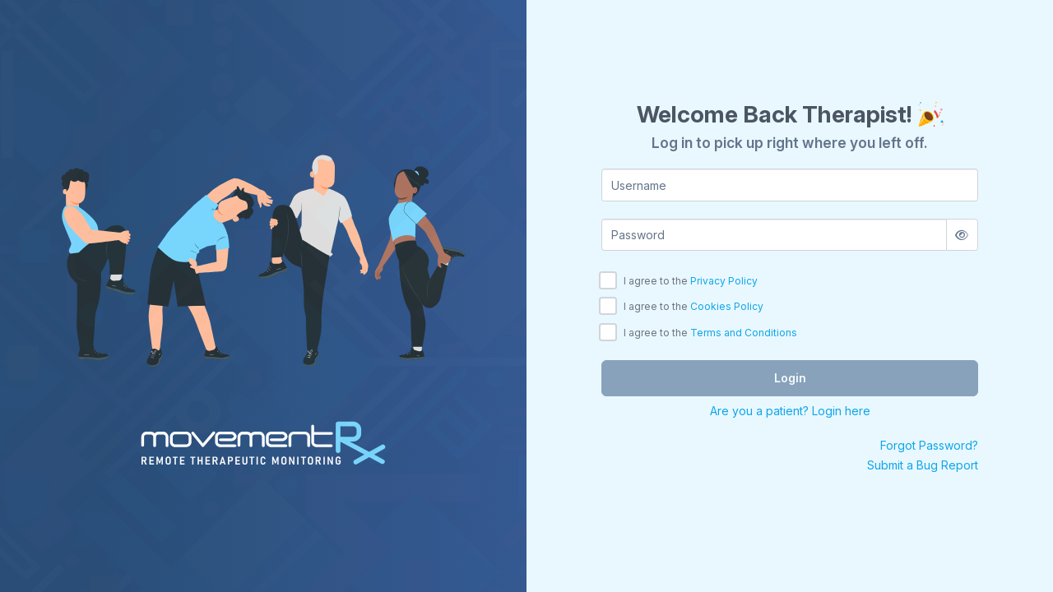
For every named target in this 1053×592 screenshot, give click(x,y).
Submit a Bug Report (922, 465)
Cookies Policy (726, 306)
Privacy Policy (724, 281)
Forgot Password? (929, 445)
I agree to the (691, 281)
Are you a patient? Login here (790, 411)
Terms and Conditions (743, 332)
